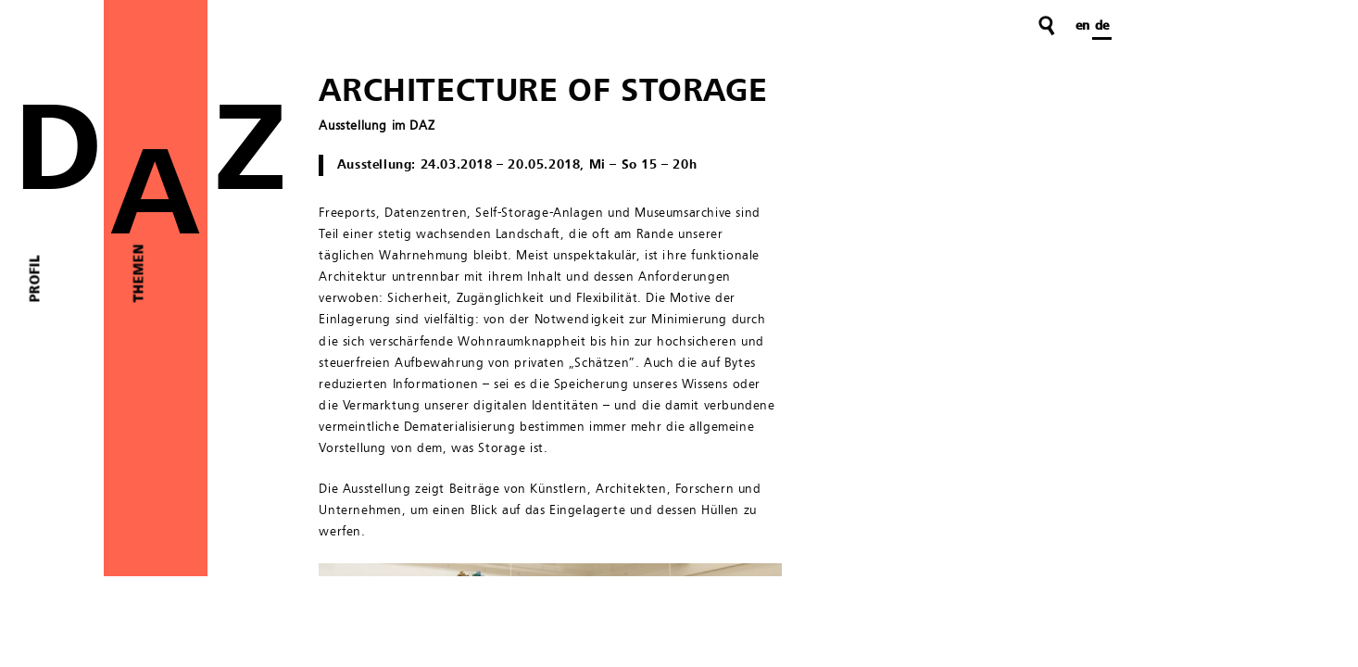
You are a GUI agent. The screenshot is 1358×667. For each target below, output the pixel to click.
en (1082, 25)
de (1102, 25)
